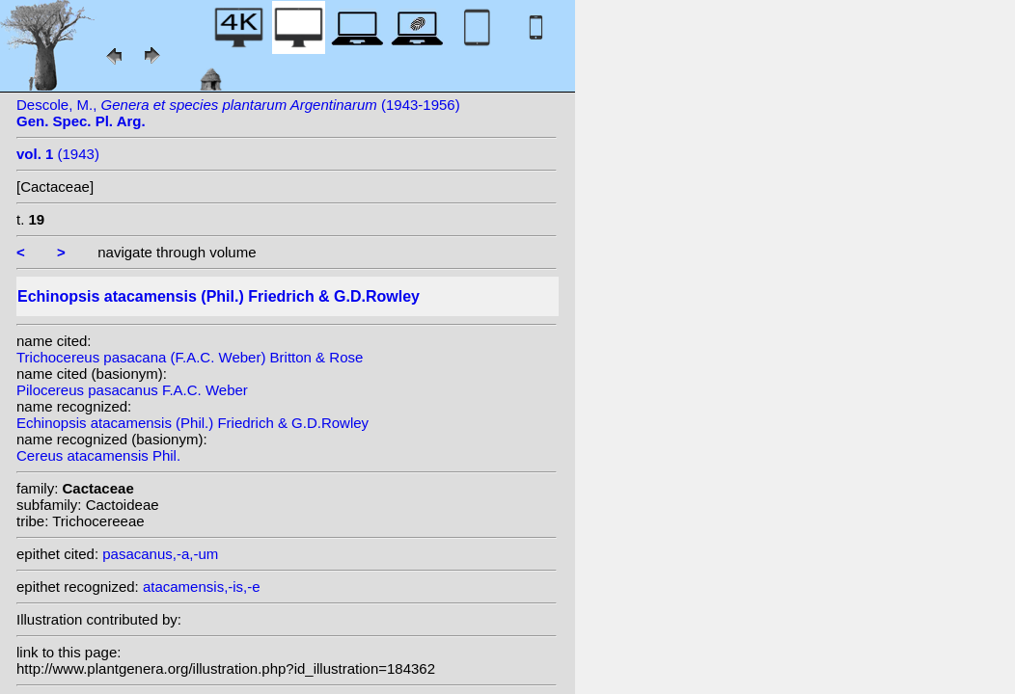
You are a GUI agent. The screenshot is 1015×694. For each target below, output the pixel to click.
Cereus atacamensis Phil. (98, 455)
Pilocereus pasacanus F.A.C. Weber (132, 390)
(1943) (57, 154)
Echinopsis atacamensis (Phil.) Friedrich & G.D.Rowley (192, 422)
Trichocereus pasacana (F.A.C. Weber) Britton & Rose (189, 357)
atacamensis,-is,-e (202, 586)
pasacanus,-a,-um (160, 554)
